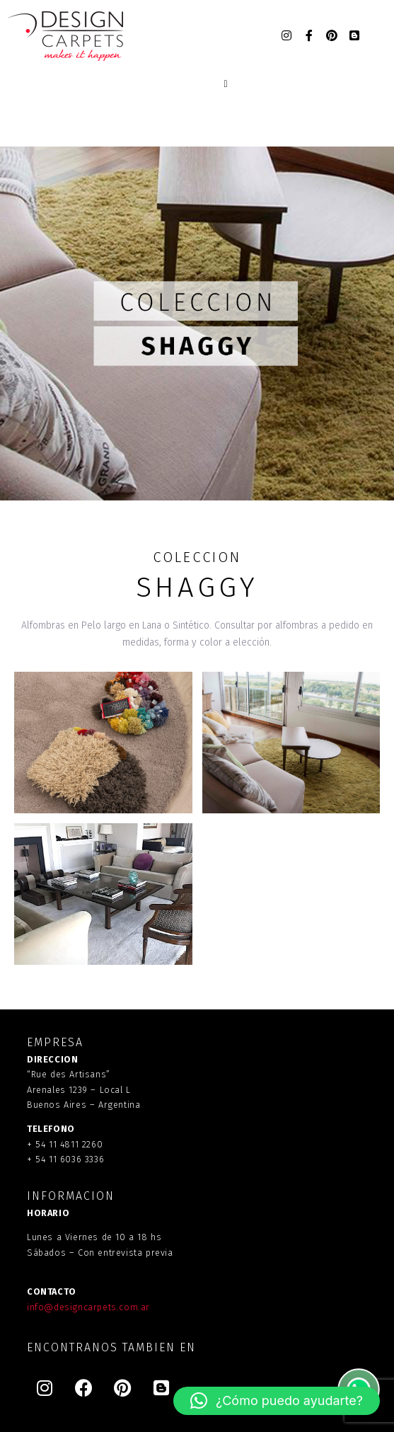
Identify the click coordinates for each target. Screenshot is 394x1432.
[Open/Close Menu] (225, 84)
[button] (276, 1401)
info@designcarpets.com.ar (88, 1307)
